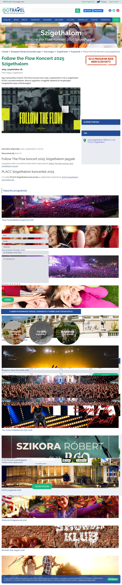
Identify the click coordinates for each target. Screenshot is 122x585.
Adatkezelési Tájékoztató (24, 294)
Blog (116, 20)
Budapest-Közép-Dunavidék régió (26, 52)
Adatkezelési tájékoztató (86, 580)
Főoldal (5, 52)
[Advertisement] (101, 101)
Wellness (59, 20)
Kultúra (70, 20)
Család (94, 20)
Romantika (105, 20)
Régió (16, 20)
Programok (75, 52)
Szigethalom (62, 52)
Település (35, 20)
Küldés (8, 299)
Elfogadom (113, 579)
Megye (24, 20)
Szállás (6, 20)
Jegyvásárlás (113, 2)
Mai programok (87, 2)
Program (47, 20)
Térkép (101, 2)
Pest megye (49, 52)
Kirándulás (83, 20)
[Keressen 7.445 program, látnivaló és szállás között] (53, 11)
